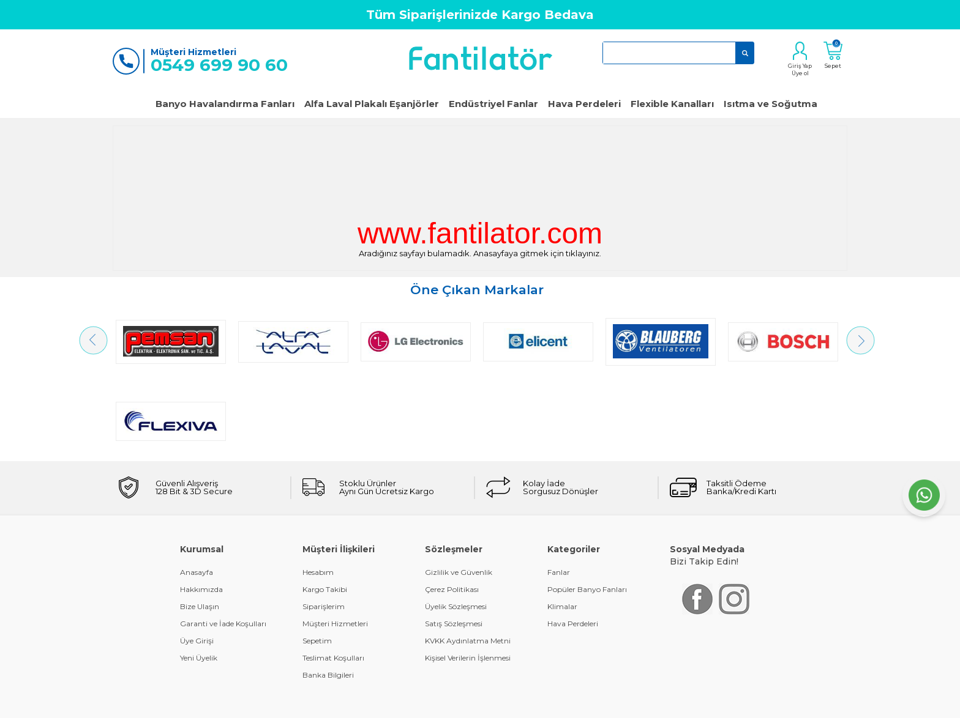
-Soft (414, 702)
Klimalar (562, 526)
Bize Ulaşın (199, 526)
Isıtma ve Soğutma (770, 103)
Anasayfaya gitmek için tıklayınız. (537, 253)
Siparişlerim (323, 526)
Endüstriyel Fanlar (493, 103)
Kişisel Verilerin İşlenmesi (468, 578)
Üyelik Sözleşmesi (456, 526)
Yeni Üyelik (198, 578)
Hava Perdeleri (584, 103)
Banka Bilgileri (328, 595)
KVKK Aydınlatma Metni (468, 561)
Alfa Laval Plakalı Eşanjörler (371, 103)
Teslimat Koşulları (333, 578)
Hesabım (318, 492)
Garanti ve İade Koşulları (223, 544)
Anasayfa (196, 492)
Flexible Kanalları (672, 103)
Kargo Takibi (324, 509)
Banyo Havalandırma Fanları (225, 103)
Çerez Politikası (452, 509)
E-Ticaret (444, 702)
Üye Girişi (197, 561)
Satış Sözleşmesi (453, 544)
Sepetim (317, 561)
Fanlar (558, 492)
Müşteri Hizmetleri (335, 544)
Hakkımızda (201, 509)
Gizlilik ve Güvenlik (458, 492)
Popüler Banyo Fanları (587, 509)
